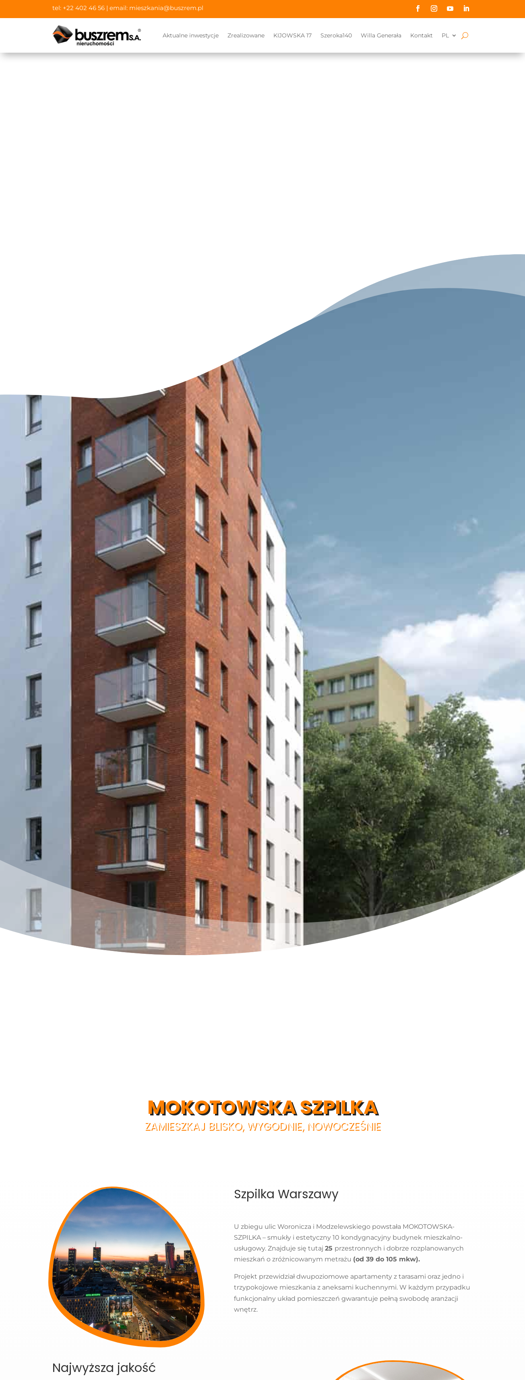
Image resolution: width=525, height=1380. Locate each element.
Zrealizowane (246, 35)
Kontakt (421, 35)
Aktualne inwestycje (191, 35)
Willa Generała (381, 35)
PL (445, 35)
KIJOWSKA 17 (292, 35)
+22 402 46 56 (84, 8)
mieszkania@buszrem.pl (166, 8)
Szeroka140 (336, 35)
